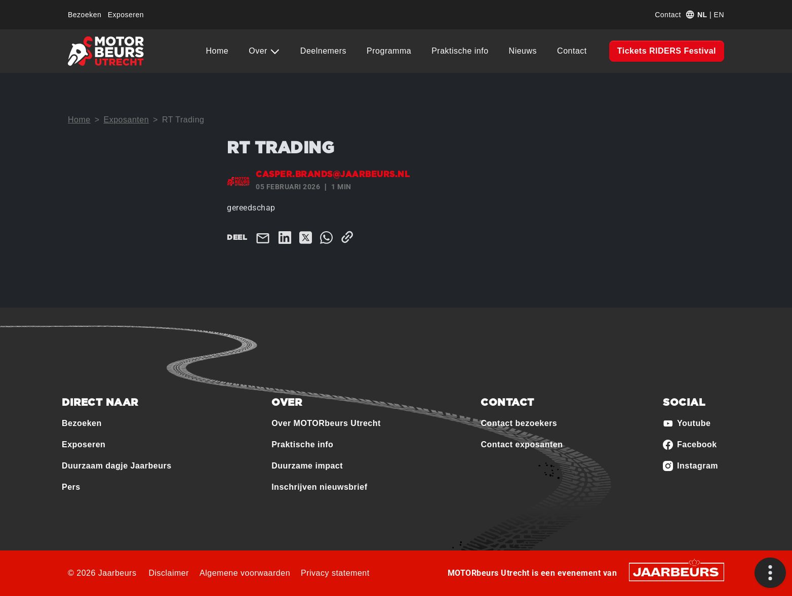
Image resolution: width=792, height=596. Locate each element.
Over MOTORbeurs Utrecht (326, 423)
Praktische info (459, 51)
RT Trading (183, 119)
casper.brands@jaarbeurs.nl (333, 175)
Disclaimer (168, 573)
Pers (71, 487)
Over (259, 51)
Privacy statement (335, 573)
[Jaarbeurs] (676, 571)
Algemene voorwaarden (245, 573)
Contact (668, 15)
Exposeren (126, 15)
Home (217, 51)
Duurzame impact (307, 465)
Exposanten (126, 119)
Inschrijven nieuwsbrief (319, 487)
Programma (389, 51)
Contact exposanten (522, 444)
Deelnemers (323, 51)
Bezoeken (84, 15)
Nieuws (523, 51)
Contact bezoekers (519, 423)
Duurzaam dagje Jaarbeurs (117, 465)
